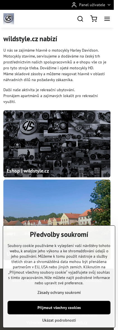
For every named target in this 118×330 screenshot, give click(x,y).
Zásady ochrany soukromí (59, 306)
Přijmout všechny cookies (59, 321)
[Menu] (107, 18)
